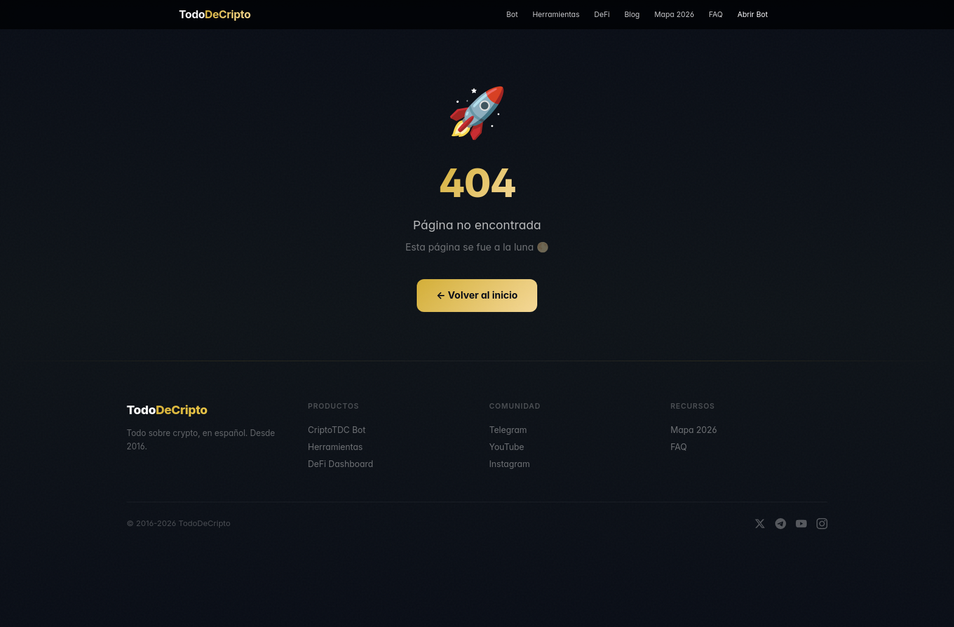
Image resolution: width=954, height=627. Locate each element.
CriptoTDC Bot (337, 429)
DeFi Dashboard (340, 464)
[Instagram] (821, 523)
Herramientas (555, 14)
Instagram (509, 464)
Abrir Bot (752, 14)
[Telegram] (780, 523)
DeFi (602, 14)
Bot (512, 14)
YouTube (506, 447)
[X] (759, 523)
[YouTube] (801, 523)
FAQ (716, 14)
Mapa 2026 (674, 14)
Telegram (508, 429)
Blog (631, 14)
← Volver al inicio (477, 295)
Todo (215, 14)
